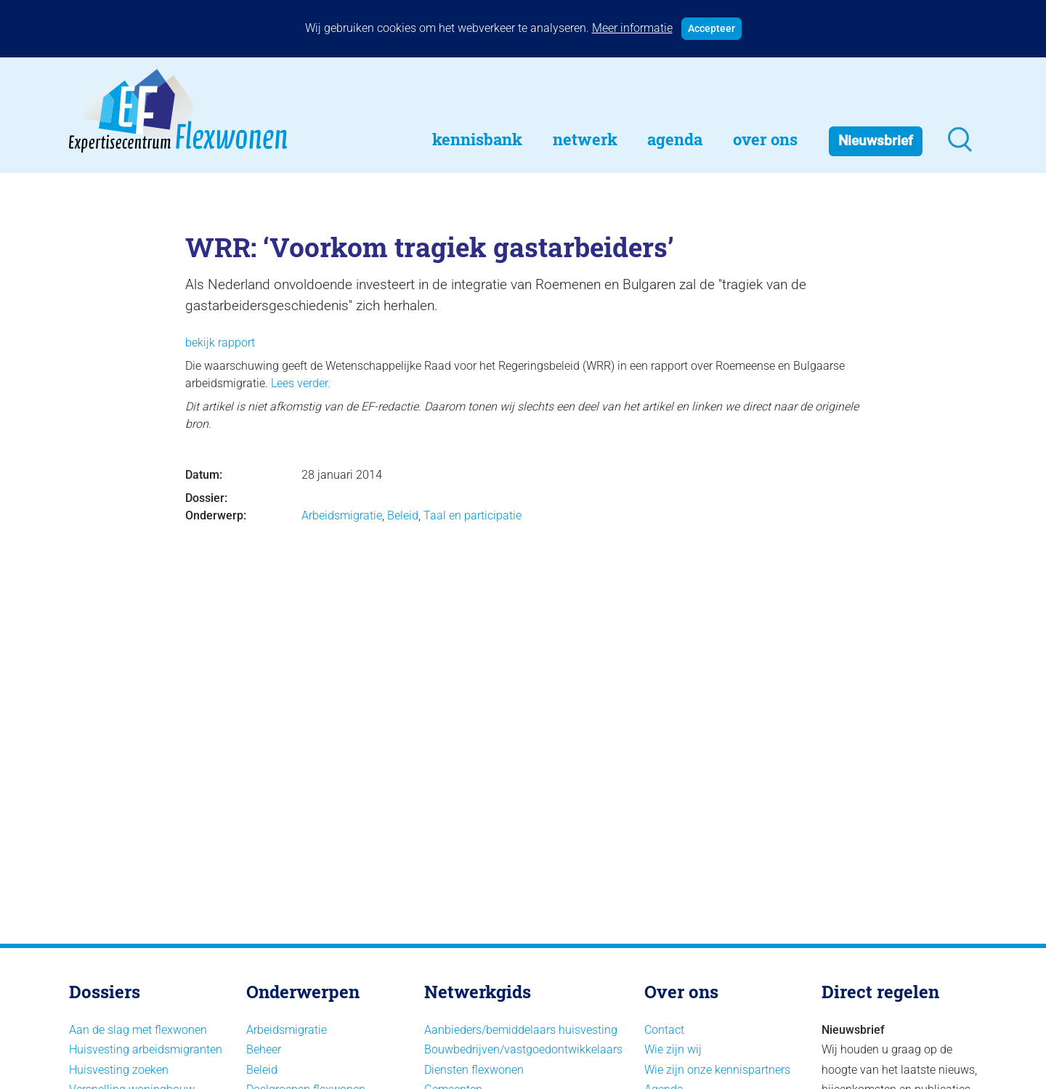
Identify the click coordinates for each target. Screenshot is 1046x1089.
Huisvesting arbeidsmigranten (145, 1049)
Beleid (402, 515)
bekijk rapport (220, 342)
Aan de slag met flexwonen (138, 1030)
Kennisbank (477, 139)
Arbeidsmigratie (341, 515)
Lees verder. (301, 383)
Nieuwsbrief (875, 140)
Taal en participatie (472, 515)
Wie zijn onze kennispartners (717, 1070)
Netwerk (585, 139)
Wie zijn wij (673, 1049)
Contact (664, 1030)
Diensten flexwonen (474, 1070)
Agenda (674, 139)
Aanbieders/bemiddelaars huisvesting (520, 1030)
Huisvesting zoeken (119, 1070)
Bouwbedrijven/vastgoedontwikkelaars (523, 1049)
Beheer (263, 1049)
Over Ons (765, 139)
